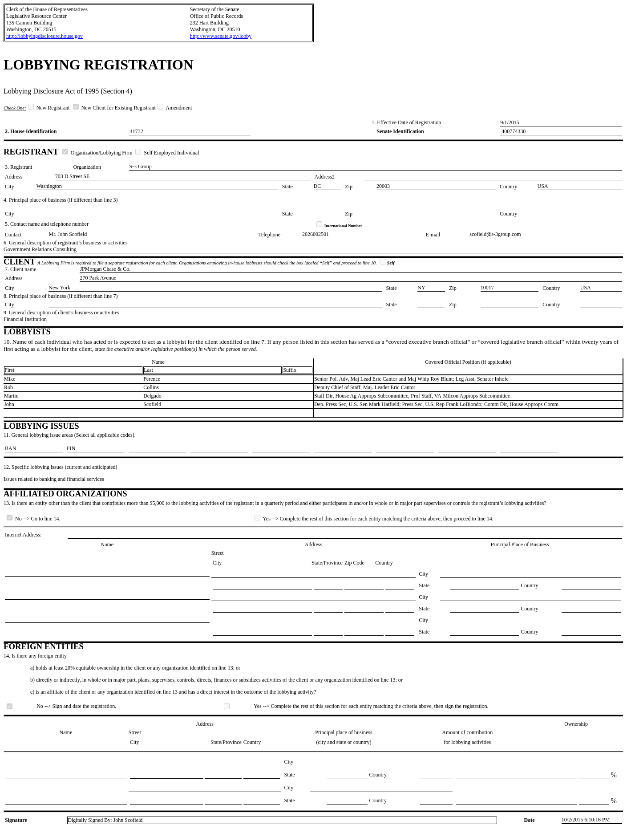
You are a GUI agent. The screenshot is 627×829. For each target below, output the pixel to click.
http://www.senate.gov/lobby (221, 36)
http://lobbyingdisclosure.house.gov (44, 36)
